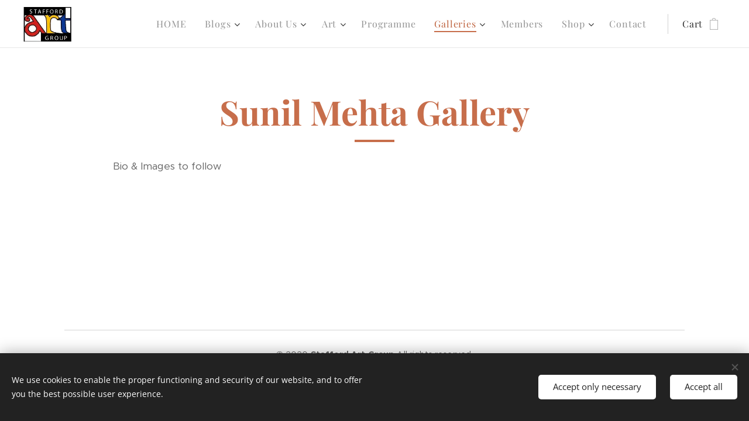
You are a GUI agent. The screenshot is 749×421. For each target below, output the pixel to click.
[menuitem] (174, 24)
